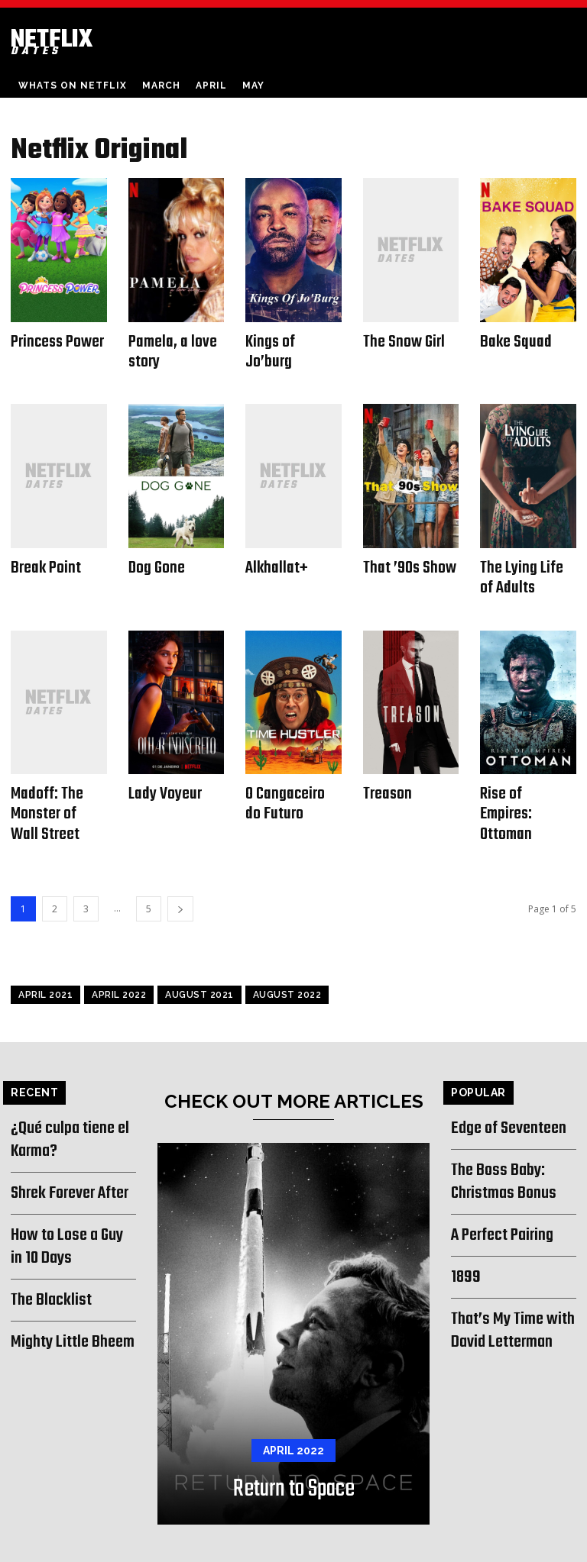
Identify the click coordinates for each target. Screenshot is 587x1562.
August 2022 (287, 971)
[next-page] (180, 885)
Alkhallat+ (273, 559)
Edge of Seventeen (503, 1103)
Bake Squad (512, 340)
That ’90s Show (406, 559)
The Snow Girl (401, 340)
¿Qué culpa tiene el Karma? (64, 1112)
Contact (450, 1547)
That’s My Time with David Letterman (507, 1290)
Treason (385, 778)
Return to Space (294, 1460)
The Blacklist (47, 1261)
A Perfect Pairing (498, 1202)
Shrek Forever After (66, 1162)
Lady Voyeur (161, 778)
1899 (463, 1241)
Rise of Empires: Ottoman (525, 786)
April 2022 (119, 971)
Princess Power (54, 340)
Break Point (43, 559)
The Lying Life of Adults (526, 567)
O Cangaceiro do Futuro (290, 786)
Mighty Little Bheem (66, 1300)
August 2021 (199, 971)
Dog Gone (154, 559)
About (405, 1547)
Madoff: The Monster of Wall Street (55, 795)
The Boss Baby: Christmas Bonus (497, 1152)
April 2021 (45, 971)
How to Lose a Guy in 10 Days (68, 1212)
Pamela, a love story (168, 348)
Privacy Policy (511, 1547)
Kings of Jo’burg (290, 340)
